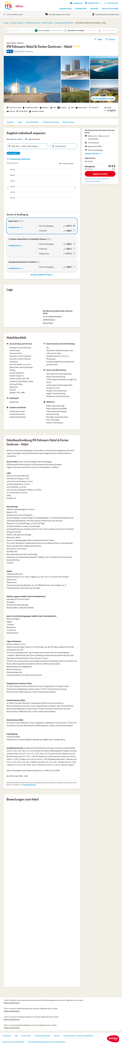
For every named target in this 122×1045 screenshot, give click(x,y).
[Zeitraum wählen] (28, 146)
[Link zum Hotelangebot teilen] (97, 39)
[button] (61, 51)
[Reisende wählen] (65, 146)
